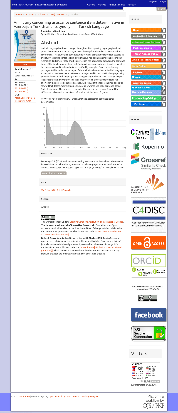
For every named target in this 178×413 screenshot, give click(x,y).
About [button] (132, 4)
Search (161, 9)
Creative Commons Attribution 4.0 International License (96, 222)
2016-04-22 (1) (22, 88)
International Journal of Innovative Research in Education (39, 4)
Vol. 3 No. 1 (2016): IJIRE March (52, 14)
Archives (102, 4)
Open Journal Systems (60, 396)
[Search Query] (140, 9)
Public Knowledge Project (85, 396)
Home (19, 14)
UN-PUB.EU (24, 396)
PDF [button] (25, 64)
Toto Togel (12, 412)
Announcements (117, 4)
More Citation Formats (53, 173)
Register (153, 1)
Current (91, 4)
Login (163, 1)
